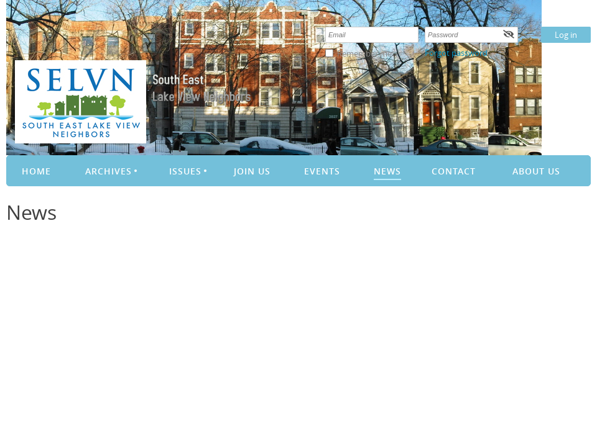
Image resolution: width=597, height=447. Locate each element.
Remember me (364, 53)
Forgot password (456, 52)
